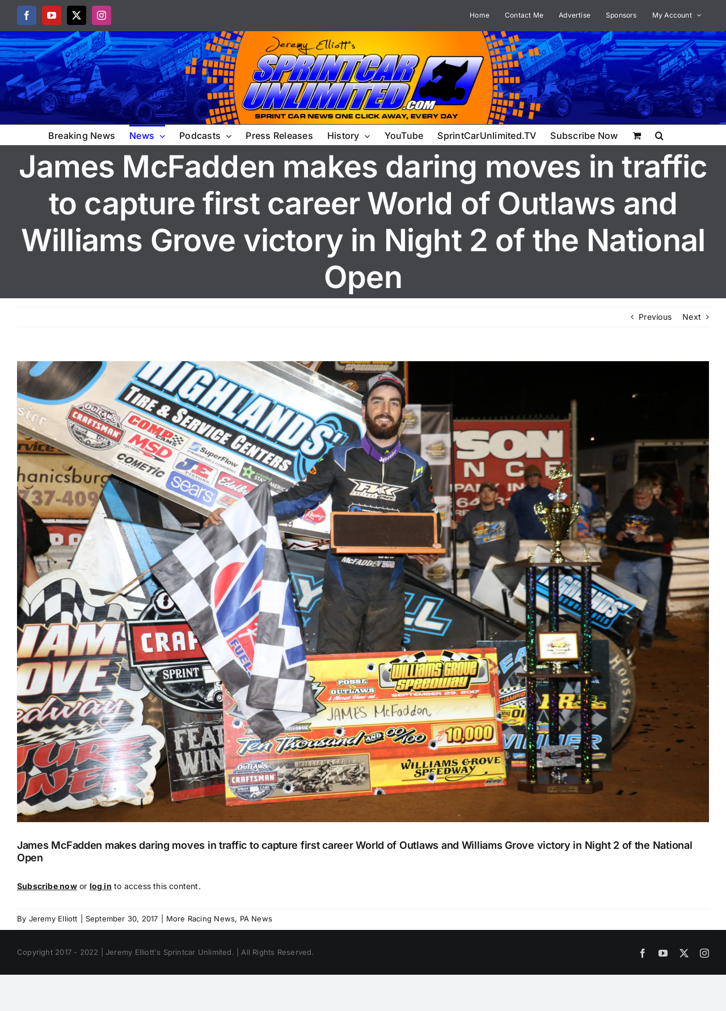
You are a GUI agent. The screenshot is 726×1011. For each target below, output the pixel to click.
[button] (659, 135)
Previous (655, 317)
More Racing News (200, 918)
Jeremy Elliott (53, 918)
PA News (256, 918)
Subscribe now (47, 886)
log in (101, 886)
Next (691, 317)
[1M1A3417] (363, 591)
